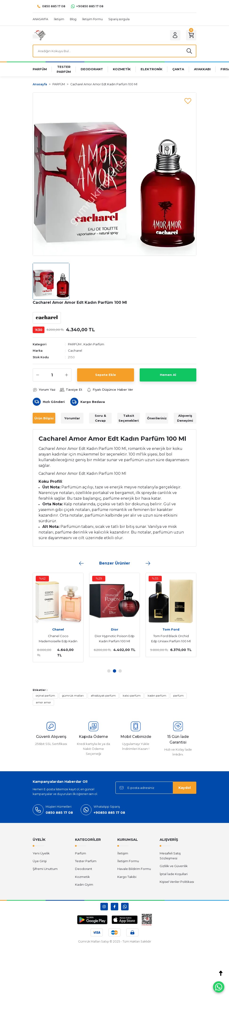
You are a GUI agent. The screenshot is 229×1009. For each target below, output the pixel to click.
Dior (51, 629)
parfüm (178, 695)
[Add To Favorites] (188, 101)
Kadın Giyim (84, 884)
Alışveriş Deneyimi (185, 418)
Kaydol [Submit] (184, 788)
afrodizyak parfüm (103, 695)
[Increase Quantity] (66, 375)
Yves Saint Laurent (108, 629)
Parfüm (80, 853)
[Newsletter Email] (155, 788)
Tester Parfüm (85, 861)
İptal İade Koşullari (174, 874)
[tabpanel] (51, 615)
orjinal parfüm (45, 695)
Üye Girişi (40, 861)
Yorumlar (72, 418)
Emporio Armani (164, 629)
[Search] (114, 51)
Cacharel (75, 350)
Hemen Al (168, 375)
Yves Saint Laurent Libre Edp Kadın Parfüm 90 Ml (107, 638)
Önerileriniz (157, 418)
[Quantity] (52, 375)
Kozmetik (82, 877)
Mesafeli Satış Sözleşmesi (170, 855)
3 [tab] (120, 671)
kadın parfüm (157, 695)
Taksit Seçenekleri (128, 418)
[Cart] (191, 35)
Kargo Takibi (126, 877)
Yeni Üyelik (41, 853)
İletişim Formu (128, 861)
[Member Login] (175, 35)
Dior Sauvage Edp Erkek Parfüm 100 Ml (51, 638)
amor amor (43, 702)
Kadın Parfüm (93, 344)
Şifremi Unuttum (45, 869)
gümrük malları (73, 695)
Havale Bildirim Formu (134, 869)
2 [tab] (114, 671)
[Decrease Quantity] (37, 375)
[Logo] (39, 35)
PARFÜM (74, 344)
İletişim (122, 853)
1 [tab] (109, 671)
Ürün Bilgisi (44, 418)
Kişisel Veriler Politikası (177, 882)
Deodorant (83, 869)
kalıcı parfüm (132, 695)
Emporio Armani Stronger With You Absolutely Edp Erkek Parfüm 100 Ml (164, 639)
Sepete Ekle (105, 375)
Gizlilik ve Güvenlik (174, 866)
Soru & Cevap (100, 418)
